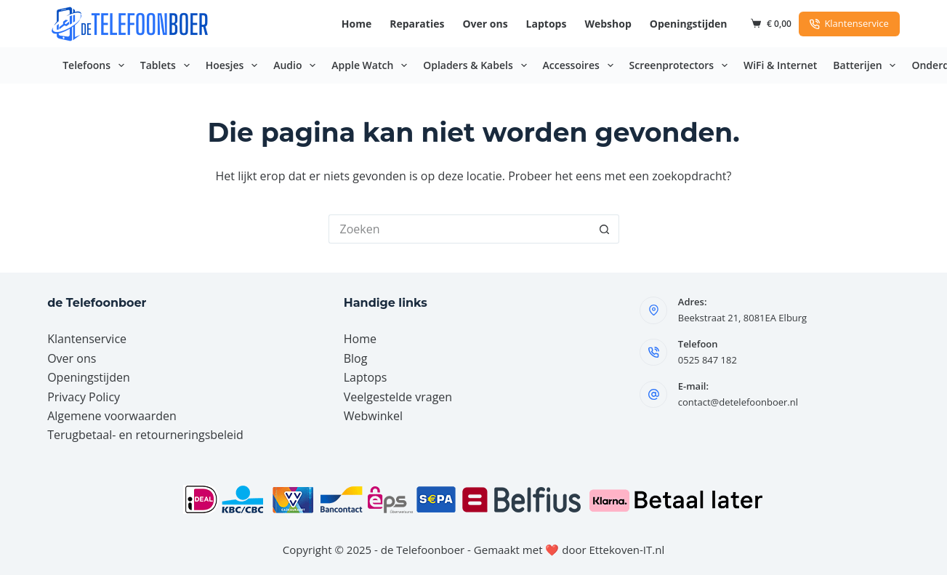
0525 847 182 (707, 359)
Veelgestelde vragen (398, 397)
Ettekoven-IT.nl (627, 549)
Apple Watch (372, 65)
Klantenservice (849, 23)
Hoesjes (235, 65)
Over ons (484, 24)
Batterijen (867, 65)
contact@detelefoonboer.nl (738, 402)
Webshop (607, 24)
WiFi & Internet (780, 65)
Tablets (168, 65)
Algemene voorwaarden (112, 416)
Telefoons (96, 65)
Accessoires (581, 65)
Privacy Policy (83, 397)
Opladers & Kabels (477, 65)
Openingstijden (689, 24)
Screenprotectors (681, 65)
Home (356, 24)
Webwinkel (373, 416)
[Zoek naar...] (459, 229)
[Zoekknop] (604, 229)
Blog (356, 358)
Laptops (546, 24)
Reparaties (417, 24)
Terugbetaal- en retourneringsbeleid (145, 435)
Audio (297, 65)
